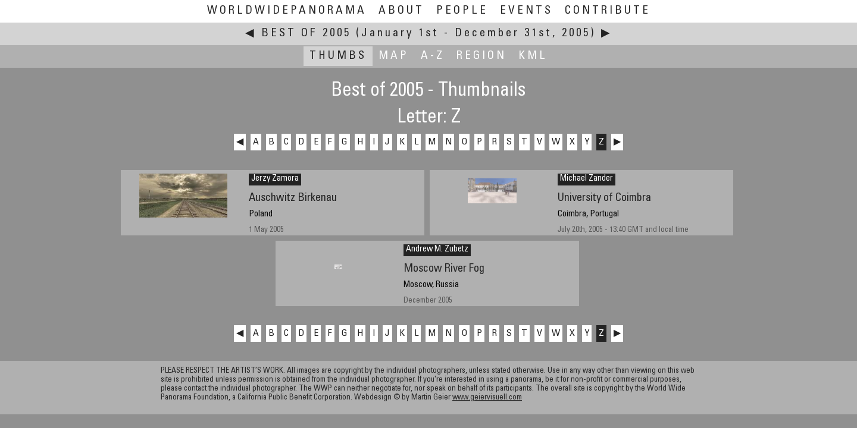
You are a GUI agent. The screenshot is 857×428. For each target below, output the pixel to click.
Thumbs (338, 56)
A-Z (433, 56)
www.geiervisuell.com (487, 398)
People (462, 11)
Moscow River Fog (444, 269)
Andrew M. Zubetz (437, 250)
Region (481, 56)
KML (533, 56)
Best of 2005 (306, 33)
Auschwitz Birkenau (293, 198)
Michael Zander (586, 179)
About (401, 11)
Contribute (607, 11)
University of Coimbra (604, 198)
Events (526, 11)
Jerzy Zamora (275, 179)
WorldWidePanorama (287, 11)
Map (394, 56)
